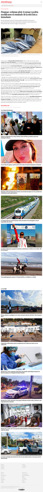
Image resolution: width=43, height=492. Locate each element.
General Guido (3, 475)
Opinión (23, 464)
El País (23, 480)
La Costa (2, 476)
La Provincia (24, 479)
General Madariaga (25, 475)
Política (12, 5)
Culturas (2, 467)
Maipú (23, 476)
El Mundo (24, 482)
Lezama (2, 482)
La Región (24, 478)
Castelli (2, 480)
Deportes (2, 468)
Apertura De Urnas (17, 107)
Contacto (24, 467)
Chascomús (24, 472)
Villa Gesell (3, 479)
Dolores (2, 472)
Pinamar (2, 107)
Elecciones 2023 (8, 107)
